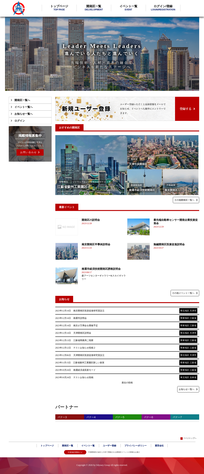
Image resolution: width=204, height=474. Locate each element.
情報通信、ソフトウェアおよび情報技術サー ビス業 (85, 182)
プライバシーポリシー (135, 445)
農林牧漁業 (136, 185)
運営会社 (159, 445)
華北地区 (184, 310)
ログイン (19, 120)
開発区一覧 (94, 8)
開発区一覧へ (22, 100)
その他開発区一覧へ (186, 200)
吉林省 (193, 377)
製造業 (134, 159)
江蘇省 (193, 318)
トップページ (59, 8)
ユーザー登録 (109, 445)
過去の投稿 (127, 382)
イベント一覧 (128, 8)
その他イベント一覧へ (185, 293)
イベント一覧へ (23, 107)
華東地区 (184, 318)
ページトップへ (188, 438)
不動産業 (171, 185)
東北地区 (184, 377)
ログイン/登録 (163, 8)
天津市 (193, 310)
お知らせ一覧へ (23, 114)
